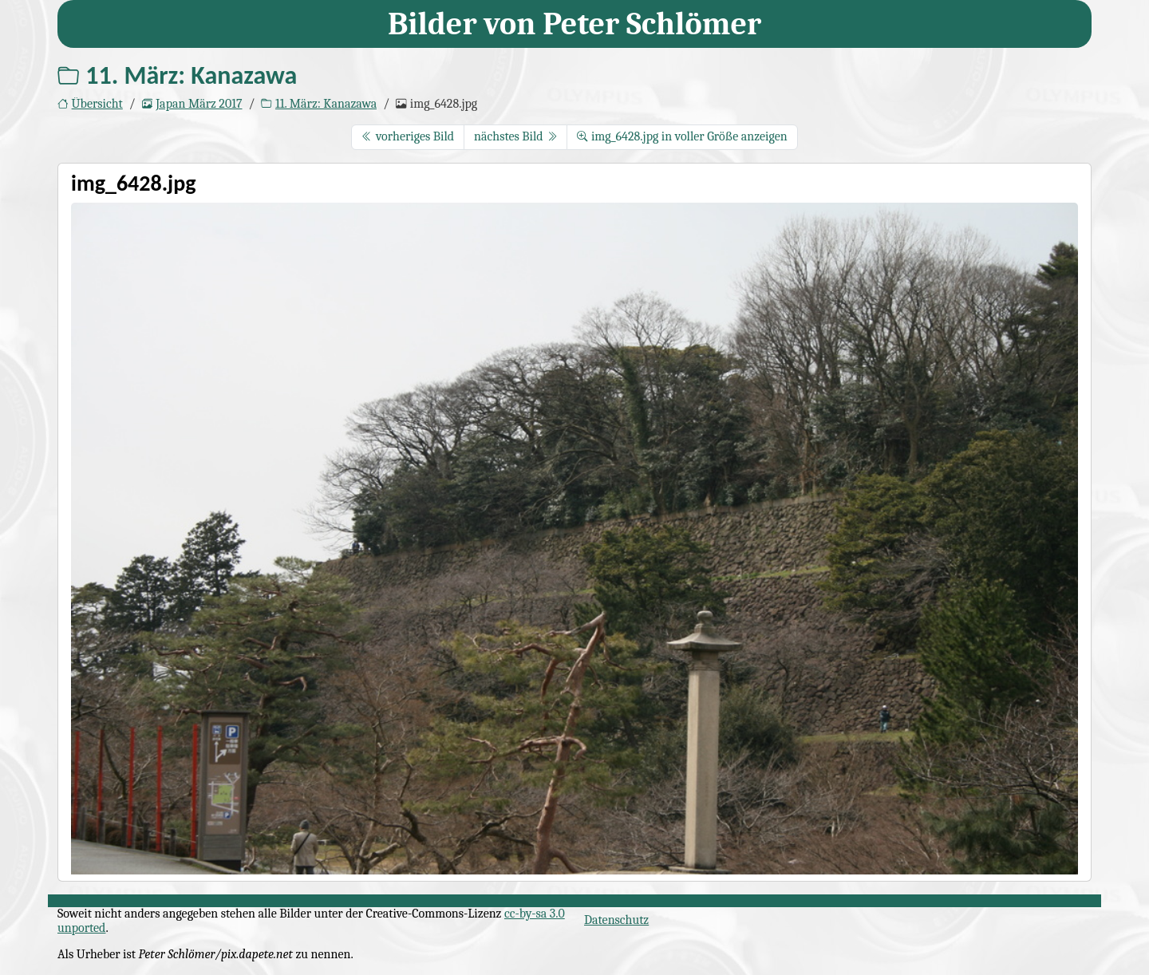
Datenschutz (616, 920)
